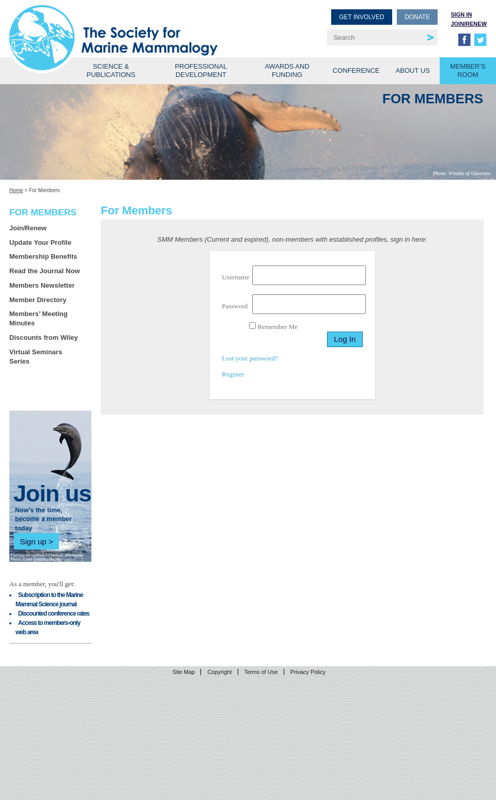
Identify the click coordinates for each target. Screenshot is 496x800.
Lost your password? (250, 358)
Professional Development (201, 70)
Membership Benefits (43, 256)
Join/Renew (469, 24)
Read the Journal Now (44, 271)
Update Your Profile (40, 242)
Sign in (461, 14)
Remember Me (273, 326)
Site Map (184, 672)
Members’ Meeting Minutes (38, 318)
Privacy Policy (308, 672)
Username (236, 277)
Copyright (219, 672)
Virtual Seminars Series (35, 356)
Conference (356, 70)
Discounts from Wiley (43, 337)
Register (233, 374)
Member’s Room (468, 70)
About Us (413, 70)
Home (16, 190)
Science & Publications (111, 70)
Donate (417, 17)
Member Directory (38, 300)
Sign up (33, 541)
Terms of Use (261, 672)
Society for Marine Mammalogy (130, 24)
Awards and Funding (287, 70)
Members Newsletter (41, 285)
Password (235, 306)
